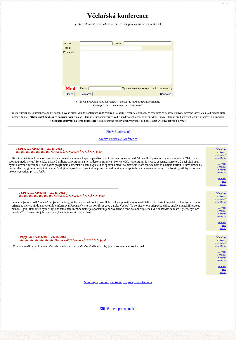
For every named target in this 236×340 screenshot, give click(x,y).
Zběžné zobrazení (118, 138)
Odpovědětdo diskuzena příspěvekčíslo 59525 (220, 160)
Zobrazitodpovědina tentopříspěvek (221, 175)
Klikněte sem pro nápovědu (118, 315)
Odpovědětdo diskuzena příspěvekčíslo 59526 (220, 204)
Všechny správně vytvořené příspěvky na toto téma (118, 289)
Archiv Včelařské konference (118, 145)
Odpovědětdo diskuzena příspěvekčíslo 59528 (220, 248)
